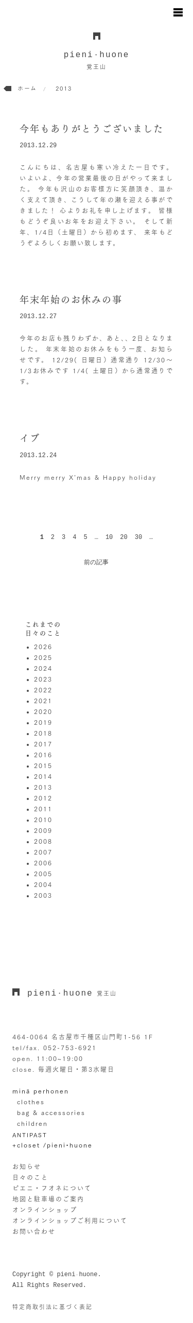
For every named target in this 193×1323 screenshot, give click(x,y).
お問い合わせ (34, 1231)
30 (138, 537)
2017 (43, 744)
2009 (43, 830)
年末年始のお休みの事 (71, 299)
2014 (43, 776)
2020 (43, 711)
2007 (43, 852)
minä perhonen (40, 1091)
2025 (43, 657)
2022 (43, 690)
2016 (43, 755)
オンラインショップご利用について (70, 1220)
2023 (43, 679)
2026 (43, 646)
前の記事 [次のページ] (96, 562)
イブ (30, 438)
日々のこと (30, 1177)
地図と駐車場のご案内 (48, 1199)
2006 (43, 863)
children (32, 1123)
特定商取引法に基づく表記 (52, 1307)
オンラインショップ (44, 1210)
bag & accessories (51, 1112)
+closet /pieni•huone (52, 1145)
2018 (43, 733)
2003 (43, 895)
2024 (43, 668)
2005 (43, 874)
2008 (43, 841)
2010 (43, 819)
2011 (43, 809)
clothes (31, 1102)
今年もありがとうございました (92, 128)
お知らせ (26, 1166)
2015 (43, 765)
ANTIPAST (29, 1135)
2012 (43, 798)
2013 (43, 787)
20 (123, 537)
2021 (43, 701)
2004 (43, 884)
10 (109, 537)
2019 (43, 722)
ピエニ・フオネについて (52, 1188)
